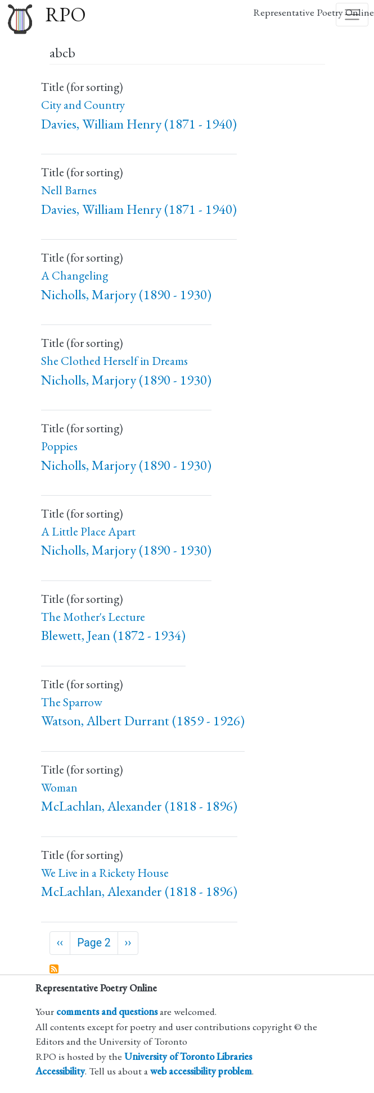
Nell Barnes (69, 190)
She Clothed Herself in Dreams (114, 360)
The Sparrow (71, 702)
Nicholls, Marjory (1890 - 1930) (126, 294)
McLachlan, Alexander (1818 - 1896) (139, 806)
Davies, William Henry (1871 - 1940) (139, 123)
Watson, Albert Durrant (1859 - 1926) (143, 720)
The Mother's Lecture (93, 616)
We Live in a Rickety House (105, 872)
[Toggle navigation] (352, 14)
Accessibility (60, 1070)
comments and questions (106, 1011)
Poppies (59, 446)
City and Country (83, 104)
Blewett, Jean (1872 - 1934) (113, 635)
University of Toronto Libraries (188, 1056)
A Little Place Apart (88, 531)
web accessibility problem (201, 1070)
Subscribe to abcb (54, 969)
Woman (59, 787)
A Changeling (74, 275)
